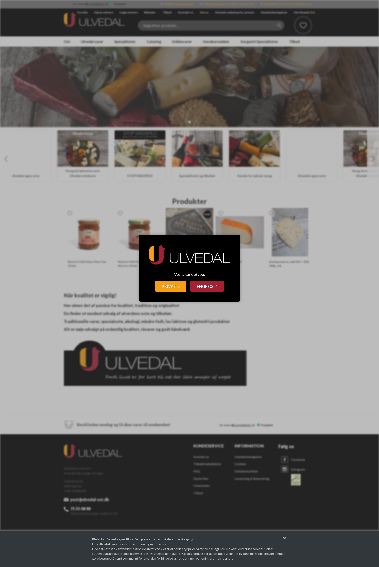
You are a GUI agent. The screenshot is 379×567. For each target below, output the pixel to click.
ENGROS (205, 286)
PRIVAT (169, 286)
